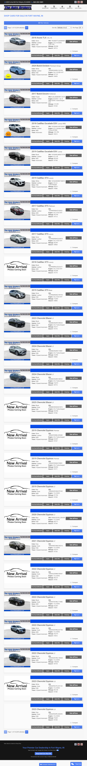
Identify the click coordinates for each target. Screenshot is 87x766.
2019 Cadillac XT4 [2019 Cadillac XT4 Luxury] (42, 177)
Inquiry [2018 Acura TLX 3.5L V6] (47, 55)
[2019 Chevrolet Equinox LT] (17, 489)
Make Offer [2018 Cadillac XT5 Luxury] (57, 279)
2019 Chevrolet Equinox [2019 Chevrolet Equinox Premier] (45, 429)
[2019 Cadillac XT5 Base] (17, 293)
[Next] (26, 27)
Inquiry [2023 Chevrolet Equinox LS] (47, 697)
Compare (75, 51)
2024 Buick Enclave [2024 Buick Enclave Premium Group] (46, 65)
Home (5, 741)
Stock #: (50, 48)
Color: (33, 41)
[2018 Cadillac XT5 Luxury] (17, 265)
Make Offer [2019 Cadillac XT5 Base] (57, 307)
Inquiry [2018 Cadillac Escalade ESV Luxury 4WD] (47, 141)
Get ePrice (74, 42)
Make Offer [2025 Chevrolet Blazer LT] (57, 419)
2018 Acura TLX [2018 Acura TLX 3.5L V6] (42, 37)
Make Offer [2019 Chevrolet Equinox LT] (57, 502)
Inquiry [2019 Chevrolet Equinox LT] (47, 502)
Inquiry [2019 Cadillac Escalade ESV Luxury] (47, 167)
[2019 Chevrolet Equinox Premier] (17, 433)
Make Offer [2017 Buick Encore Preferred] (57, 113)
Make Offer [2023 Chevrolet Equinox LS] (57, 697)
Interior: (34, 43)
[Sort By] (64, 28)
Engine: (50, 43)
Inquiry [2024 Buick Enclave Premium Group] (47, 83)
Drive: (33, 45)
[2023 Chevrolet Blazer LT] (17, 321)
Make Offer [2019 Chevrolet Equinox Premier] (57, 447)
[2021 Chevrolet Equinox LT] (17, 543)
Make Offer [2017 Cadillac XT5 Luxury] (57, 251)
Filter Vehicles (43, 23)
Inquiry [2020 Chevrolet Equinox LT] (47, 529)
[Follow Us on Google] (81, 2)
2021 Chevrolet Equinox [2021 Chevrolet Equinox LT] (43, 539)
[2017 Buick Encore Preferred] (17, 98)
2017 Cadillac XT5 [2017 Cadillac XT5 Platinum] (43, 205)
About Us (8, 741)
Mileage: (51, 46)
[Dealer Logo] (18, 7)
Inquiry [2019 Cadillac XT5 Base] (47, 307)
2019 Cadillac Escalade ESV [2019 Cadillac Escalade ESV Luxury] (47, 151)
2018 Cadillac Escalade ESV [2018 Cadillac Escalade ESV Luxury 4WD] (49, 123)
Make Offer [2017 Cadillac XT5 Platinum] (57, 223)
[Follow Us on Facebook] (75, 2)
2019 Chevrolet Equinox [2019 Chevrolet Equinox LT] (43, 485)
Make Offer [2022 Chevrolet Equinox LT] (57, 585)
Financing (67, 55)
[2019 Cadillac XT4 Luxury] (17, 181)
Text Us (77, 55)
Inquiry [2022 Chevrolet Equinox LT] (47, 585)
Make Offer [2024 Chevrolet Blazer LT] (57, 363)
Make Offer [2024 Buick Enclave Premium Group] (57, 83)
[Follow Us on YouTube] (78, 2)
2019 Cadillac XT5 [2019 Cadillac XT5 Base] (42, 289)
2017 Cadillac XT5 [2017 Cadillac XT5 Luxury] (42, 233)
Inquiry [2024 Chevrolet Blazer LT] (47, 363)
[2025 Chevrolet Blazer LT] (17, 405)
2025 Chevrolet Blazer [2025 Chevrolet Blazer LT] (43, 401)
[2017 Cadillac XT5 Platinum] (17, 209)
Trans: (34, 46)
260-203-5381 (38, 2)
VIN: (49, 41)
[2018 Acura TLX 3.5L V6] (17, 42)
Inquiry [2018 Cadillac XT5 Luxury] (47, 279)
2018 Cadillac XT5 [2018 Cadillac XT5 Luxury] (42, 261)
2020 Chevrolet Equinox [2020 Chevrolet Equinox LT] (43, 513)
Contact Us (13, 741)
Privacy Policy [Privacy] (18, 741)
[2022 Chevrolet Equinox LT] (17, 571)
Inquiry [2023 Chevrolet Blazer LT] (47, 335)
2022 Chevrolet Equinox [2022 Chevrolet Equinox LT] (43, 567)
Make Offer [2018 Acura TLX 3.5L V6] (57, 55)
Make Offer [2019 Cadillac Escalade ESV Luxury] (57, 167)
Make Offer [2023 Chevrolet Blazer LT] (57, 335)
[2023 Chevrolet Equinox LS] (17, 683)
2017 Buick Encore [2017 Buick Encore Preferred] (43, 93)
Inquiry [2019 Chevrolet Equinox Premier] (47, 447)
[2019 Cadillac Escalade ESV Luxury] (17, 155)
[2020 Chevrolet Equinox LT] (17, 517)
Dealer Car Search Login (32, 748)
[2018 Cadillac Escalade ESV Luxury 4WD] (17, 127)
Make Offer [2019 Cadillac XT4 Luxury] (57, 195)
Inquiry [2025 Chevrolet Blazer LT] (47, 419)
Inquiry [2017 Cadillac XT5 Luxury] (47, 251)
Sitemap (45, 748)
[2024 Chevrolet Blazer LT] (17, 349)
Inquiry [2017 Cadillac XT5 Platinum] (47, 223)
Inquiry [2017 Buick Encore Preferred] (47, 113)
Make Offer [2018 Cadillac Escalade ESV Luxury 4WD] (57, 141)
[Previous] (5, 27)
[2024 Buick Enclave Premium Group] (17, 70)
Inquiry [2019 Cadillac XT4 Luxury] (47, 195)
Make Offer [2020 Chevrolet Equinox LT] (57, 529)
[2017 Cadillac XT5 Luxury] (17, 237)
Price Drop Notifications (37, 55)
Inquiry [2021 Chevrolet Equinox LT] (47, 557)
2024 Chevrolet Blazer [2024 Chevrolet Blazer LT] (43, 345)
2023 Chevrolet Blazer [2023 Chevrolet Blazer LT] (43, 317)
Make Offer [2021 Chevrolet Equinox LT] (57, 557)
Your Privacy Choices (53, 748)
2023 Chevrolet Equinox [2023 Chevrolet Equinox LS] (43, 679)
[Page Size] (81, 28)
